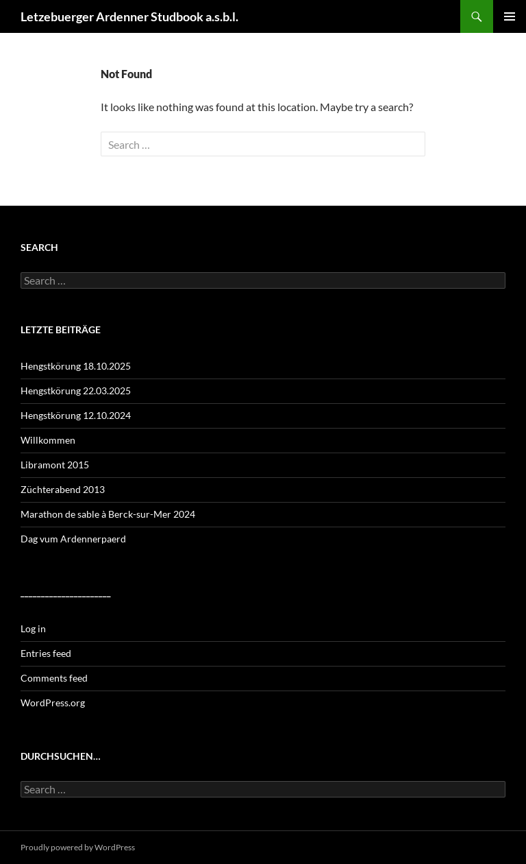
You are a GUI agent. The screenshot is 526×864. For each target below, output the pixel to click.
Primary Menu (509, 16)
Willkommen (48, 440)
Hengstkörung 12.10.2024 (76, 415)
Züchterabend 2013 (63, 489)
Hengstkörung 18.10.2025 (76, 366)
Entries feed (46, 653)
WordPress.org (53, 702)
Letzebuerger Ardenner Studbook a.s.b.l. (129, 16)
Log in (33, 628)
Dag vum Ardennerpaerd (73, 538)
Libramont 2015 (55, 464)
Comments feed (54, 678)
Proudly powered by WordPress (78, 847)
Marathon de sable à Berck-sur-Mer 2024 (108, 514)
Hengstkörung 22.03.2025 (76, 390)
